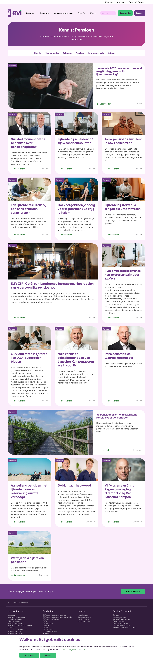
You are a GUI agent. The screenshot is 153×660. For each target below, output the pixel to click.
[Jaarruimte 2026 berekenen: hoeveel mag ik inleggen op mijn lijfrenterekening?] (50, 86)
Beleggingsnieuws (84, 617)
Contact (116, 615)
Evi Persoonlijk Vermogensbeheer (54, 615)
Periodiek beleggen (15, 619)
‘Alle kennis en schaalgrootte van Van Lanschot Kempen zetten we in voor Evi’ (76, 359)
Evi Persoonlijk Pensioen (51, 619)
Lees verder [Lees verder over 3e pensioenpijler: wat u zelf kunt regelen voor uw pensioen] (105, 450)
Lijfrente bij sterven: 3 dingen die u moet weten (123, 207)
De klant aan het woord (74, 485)
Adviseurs (121, 2)
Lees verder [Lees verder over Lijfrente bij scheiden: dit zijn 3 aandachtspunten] (66, 168)
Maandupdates (52, 53)
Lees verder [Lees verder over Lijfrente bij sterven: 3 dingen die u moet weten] (113, 234)
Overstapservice (119, 621)
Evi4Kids (46, 625)
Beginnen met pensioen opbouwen (20, 625)
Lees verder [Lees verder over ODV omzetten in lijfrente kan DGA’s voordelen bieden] (19, 400)
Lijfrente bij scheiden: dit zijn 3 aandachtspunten (76, 141)
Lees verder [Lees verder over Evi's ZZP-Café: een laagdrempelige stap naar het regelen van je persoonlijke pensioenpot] (19, 317)
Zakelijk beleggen (14, 621)
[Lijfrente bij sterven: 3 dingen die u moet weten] (123, 189)
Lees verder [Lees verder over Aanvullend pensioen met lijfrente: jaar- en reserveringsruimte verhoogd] (19, 521)
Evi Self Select (48, 629)
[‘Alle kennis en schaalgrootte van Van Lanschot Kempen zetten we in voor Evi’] (76, 338)
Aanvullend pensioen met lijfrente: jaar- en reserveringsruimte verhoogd (29, 491)
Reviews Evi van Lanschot (121, 619)
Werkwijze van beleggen (121, 625)
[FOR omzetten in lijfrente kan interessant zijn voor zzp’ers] (123, 255)
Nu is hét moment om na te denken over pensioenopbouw (28, 142)
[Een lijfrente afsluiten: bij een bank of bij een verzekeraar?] (29, 189)
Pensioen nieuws (83, 619)
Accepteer (29, 655)
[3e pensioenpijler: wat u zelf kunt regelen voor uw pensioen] (50, 432)
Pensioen (44, 13)
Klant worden (125, 13)
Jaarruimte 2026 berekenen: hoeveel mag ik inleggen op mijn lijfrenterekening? (119, 71)
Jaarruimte (11, 627)
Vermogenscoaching (63, 13)
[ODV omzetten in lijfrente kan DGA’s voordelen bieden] (29, 338)
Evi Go (45, 621)
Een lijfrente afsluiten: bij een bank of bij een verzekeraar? (28, 208)
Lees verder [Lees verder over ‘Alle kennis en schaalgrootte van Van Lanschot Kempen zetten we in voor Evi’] (66, 400)
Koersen (109, 2)
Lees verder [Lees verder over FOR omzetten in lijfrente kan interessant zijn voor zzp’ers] (113, 317)
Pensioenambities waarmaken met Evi (119, 355)
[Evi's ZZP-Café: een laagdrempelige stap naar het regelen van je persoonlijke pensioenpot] (53, 261)
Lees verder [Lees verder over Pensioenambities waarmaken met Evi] (113, 400)
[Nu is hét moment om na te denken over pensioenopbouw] (29, 123)
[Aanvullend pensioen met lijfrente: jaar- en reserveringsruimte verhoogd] (29, 469)
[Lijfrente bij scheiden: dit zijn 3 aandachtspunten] (76, 123)
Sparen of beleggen (15, 623)
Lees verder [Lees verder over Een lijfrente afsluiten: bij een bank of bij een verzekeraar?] (19, 234)
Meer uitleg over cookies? (73, 649)
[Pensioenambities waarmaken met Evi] (123, 338)
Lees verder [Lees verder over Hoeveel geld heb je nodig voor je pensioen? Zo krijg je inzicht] (66, 234)
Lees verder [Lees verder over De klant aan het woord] (66, 521)
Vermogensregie (96, 53)
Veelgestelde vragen (120, 617)
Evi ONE (45, 627)
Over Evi (81, 13)
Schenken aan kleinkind (16, 633)
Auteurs (111, 53)
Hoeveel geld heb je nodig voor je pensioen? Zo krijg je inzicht (76, 208)
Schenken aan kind (14, 631)
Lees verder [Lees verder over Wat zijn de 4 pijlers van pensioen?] (19, 575)
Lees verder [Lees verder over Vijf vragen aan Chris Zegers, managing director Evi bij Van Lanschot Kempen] (113, 521)
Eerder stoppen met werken (17, 629)
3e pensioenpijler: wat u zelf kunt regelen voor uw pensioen (116, 416)
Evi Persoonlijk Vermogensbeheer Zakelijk (57, 617)
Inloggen (140, 13)
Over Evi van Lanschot (120, 623)
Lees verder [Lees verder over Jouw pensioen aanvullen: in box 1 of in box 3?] (113, 168)
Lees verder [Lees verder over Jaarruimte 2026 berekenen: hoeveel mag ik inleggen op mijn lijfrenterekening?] (105, 103)
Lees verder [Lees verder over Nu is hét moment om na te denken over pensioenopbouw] (19, 168)
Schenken (46, 633)
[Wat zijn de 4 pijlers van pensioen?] (29, 542)
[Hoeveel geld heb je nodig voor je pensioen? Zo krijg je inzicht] (76, 189)
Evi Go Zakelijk (48, 623)
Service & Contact (137, 2)
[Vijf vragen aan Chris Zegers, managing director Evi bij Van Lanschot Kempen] (123, 469)
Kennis (37, 53)
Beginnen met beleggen (16, 617)
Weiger (48, 655)
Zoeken (114, 13)
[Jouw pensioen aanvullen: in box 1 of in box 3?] (123, 123)
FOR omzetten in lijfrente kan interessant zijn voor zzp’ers (123, 274)
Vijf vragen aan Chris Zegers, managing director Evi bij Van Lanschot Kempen (119, 491)
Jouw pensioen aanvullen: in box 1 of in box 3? (123, 141)
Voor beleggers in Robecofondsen (125, 627)
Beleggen (30, 13)
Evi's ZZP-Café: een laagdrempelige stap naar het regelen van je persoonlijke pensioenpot (52, 285)
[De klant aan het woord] (76, 469)
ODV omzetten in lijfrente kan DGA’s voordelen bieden (29, 357)
